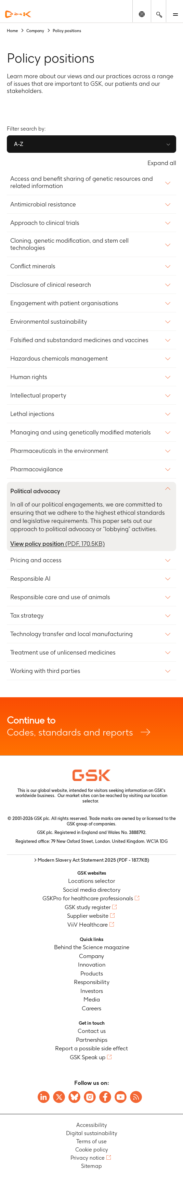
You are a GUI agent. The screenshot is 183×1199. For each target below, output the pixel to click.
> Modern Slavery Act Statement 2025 (91, 860)
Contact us (92, 1031)
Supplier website (87, 916)
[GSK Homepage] (18, 14)
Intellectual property (38, 395)
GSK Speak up (87, 1057)
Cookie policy (91, 1150)
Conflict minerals (32, 266)
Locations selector (91, 881)
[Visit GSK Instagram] (90, 1097)
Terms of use (91, 1142)
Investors (91, 990)
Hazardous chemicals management (59, 358)
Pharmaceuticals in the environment (59, 450)
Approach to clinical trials (44, 222)
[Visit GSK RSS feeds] (136, 1097)
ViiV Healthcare (87, 924)
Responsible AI (30, 578)
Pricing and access (36, 560)
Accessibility (91, 1125)
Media (91, 999)
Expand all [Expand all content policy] (161, 163)
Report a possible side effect (91, 1048)
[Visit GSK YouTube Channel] (121, 1097)
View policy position (57, 543)
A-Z (18, 144)
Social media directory (91, 889)
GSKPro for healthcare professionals (87, 898)
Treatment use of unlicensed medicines (63, 652)
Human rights (28, 377)
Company (91, 956)
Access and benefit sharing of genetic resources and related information (81, 182)
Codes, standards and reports (91, 726)
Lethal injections (32, 413)
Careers (91, 1008)
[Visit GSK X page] (59, 1097)
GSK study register (87, 907)
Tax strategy (26, 615)
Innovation (91, 964)
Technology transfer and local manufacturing (71, 634)
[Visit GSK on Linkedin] (44, 1097)
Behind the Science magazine (91, 947)
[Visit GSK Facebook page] (105, 1097)
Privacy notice (87, 1158)
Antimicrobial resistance (43, 204)
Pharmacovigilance (36, 469)
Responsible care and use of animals (60, 597)
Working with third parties (45, 671)
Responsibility (91, 982)
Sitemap (91, 1166)
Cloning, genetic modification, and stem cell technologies (69, 244)
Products (91, 973)
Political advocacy (35, 491)
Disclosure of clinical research (50, 284)
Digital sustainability (91, 1133)
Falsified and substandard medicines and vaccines (79, 340)
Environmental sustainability (48, 321)
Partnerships (91, 1039)
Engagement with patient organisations (64, 303)
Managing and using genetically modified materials (80, 432)
